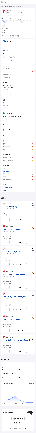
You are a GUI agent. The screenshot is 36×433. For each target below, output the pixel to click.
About (15, 16)
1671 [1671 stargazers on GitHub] (20, 422)
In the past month (7, 187)
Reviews (5, 94)
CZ (13, 58)
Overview (5, 50)
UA (9, 58)
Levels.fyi (8, 100)
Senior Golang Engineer (12, 207)
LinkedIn (8, 41)
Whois (5, 168)
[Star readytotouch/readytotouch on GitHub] (16, 423)
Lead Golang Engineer (11, 229)
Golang (6, 6)
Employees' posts (7, 60)
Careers (10, 16)
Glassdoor (8, 113)
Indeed (7, 130)
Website (4, 16)
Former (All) (20, 58)
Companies (11, 6)
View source (18, 219)
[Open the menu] (33, 2)
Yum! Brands (10, 204)
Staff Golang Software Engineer (15, 274)
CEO (4, 53)
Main (2, 6)
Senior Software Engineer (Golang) (16, 340)
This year (5, 190)
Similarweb (7, 171)
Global (4, 58)
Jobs (4, 63)
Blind (6, 82)
